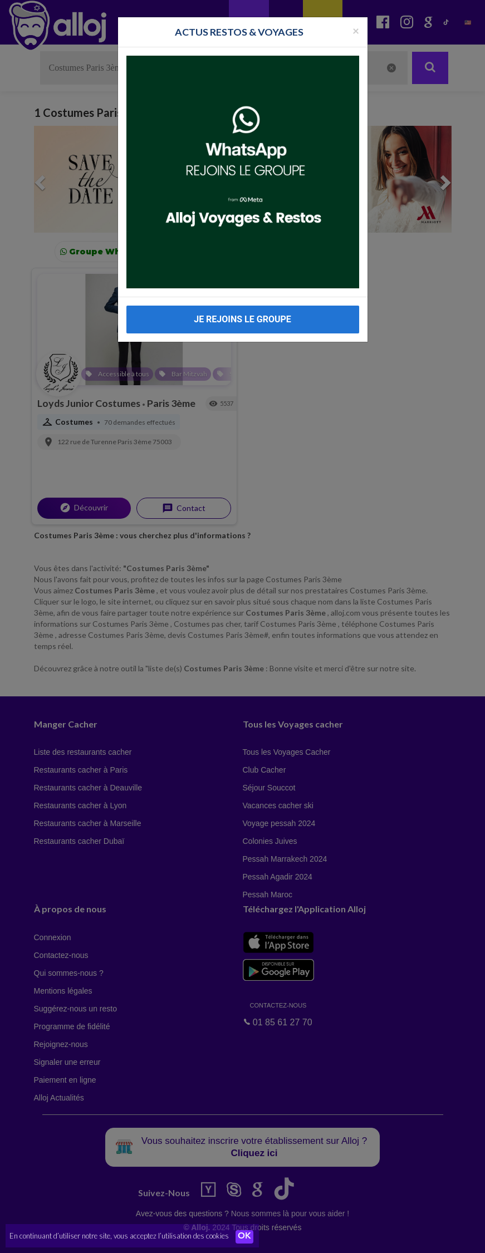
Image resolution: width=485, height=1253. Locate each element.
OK (245, 1236)
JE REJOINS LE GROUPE (242, 319)
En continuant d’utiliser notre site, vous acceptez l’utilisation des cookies (119, 1236)
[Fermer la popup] (355, 30)
